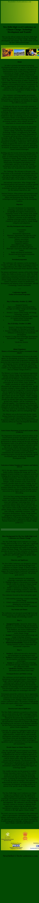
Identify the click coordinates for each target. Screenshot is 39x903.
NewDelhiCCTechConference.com (19, 2)
